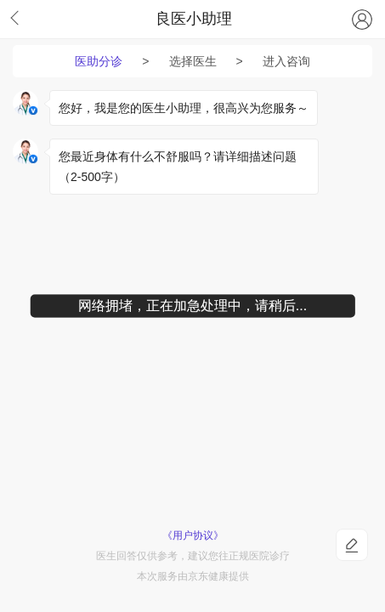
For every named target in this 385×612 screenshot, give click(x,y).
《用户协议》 (193, 535)
